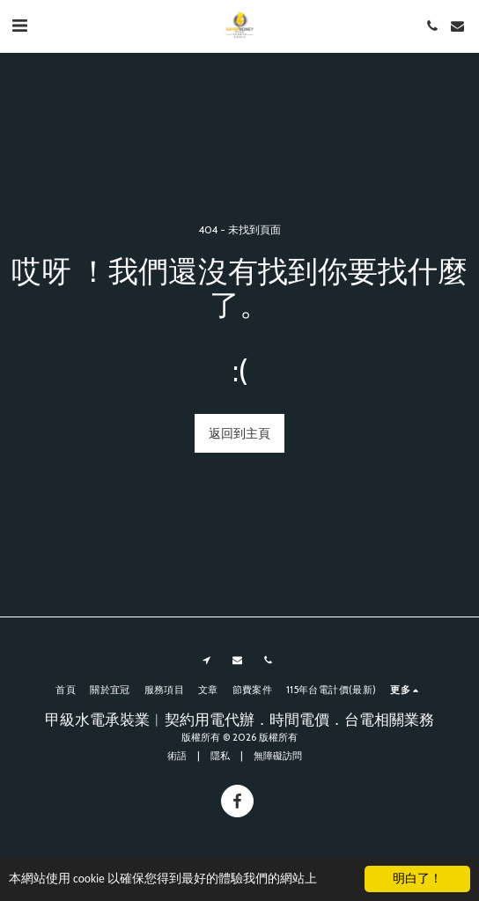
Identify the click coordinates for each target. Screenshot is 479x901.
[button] (19, 25)
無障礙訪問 (278, 756)
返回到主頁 (239, 433)
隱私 (220, 756)
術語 (177, 756)
